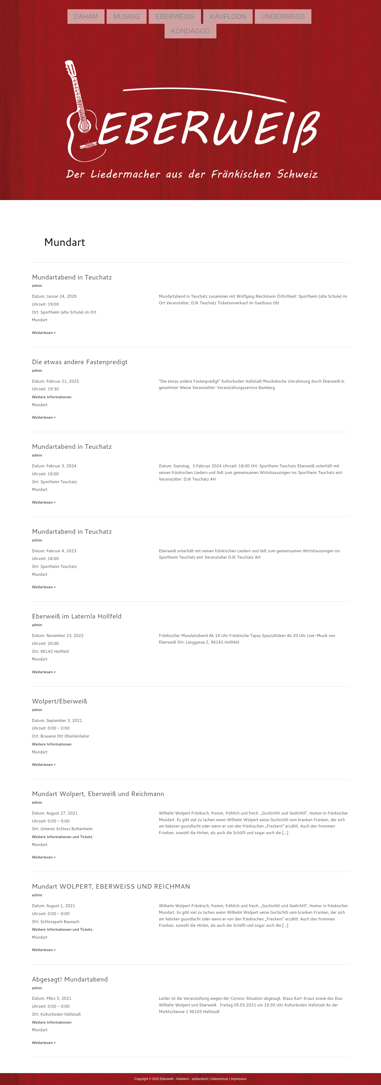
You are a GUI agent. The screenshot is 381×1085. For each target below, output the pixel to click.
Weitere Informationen (53, 397)
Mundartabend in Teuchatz (74, 277)
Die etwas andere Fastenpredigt (82, 361)
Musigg (126, 16)
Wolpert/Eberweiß (61, 701)
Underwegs (283, 16)
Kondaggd (190, 31)
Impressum (239, 1079)
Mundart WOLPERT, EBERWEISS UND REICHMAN (115, 886)
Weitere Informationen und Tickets (64, 836)
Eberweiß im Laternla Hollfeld (79, 616)
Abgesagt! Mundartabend (72, 979)
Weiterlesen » (44, 332)
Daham (86, 16)
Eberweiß (174, 16)
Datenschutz (219, 1079)
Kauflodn (228, 16)
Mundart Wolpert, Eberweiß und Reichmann (101, 793)
